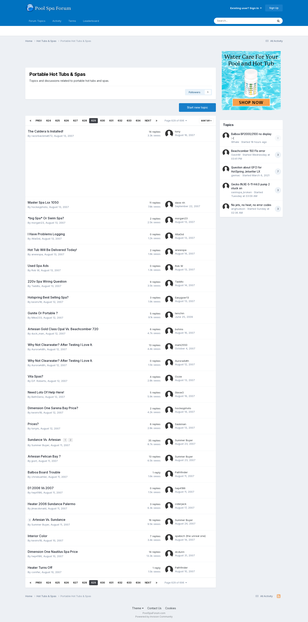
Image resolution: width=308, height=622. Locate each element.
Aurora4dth (38, 349)
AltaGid (35, 238)
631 (111, 120)
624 (48, 120)
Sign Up (274, 7)
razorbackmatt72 (41, 135)
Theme (138, 607)
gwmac (235, 175)
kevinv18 (36, 301)
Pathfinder (181, 471)
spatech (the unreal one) (190, 535)
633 (129, 120)
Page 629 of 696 (176, 120)
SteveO (179, 392)
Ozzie (178, 376)
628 (84, 120)
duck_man (37, 333)
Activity (56, 20)
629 (93, 120)
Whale (235, 141)
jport (34, 460)
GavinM (235, 154)
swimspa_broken (241, 192)
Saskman (180, 424)
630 (102, 120)
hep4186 (36, 492)
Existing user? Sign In (246, 8)
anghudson (238, 208)
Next (148, 120)
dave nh (180, 202)
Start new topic (197, 107)
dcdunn (179, 551)
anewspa (37, 254)
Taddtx (35, 286)
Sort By (206, 120)
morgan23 (37, 222)
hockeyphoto (39, 207)
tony (177, 131)
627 (75, 120)
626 (66, 120)
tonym (35, 428)
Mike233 (36, 317)
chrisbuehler (39, 476)
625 (57, 120)
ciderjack (180, 503)
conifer (35, 571)
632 (120, 120)
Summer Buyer (40, 444)
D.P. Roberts (38, 380)
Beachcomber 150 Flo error (248, 151)
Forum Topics (37, 20)
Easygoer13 (182, 297)
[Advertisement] (96, 57)
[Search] (233, 21)
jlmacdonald (38, 507)
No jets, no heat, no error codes (251, 205)
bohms (179, 329)
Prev (39, 120)
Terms (72, 20)
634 (138, 120)
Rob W (35, 270)
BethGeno (37, 396)
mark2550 (181, 344)
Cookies (170, 607)
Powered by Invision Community (154, 616)
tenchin (179, 313)
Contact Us (154, 607)
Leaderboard (91, 20)
